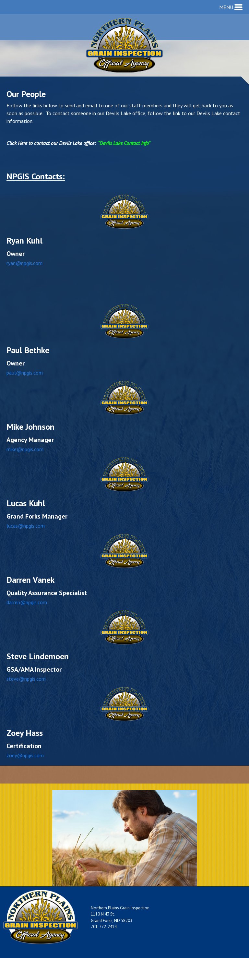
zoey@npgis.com (25, 755)
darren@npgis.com (26, 602)
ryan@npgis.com (24, 263)
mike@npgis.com (24, 449)
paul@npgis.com (24, 372)
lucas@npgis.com (25, 525)
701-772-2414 (104, 926)
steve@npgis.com (26, 679)
